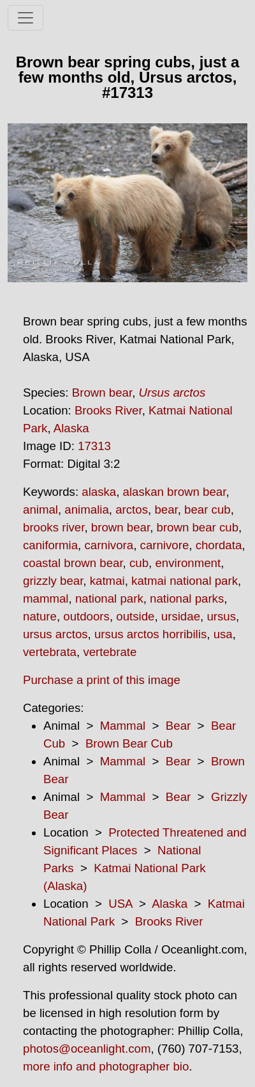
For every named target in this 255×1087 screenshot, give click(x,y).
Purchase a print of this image (101, 680)
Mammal (123, 725)
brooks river (53, 527)
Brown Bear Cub (129, 743)
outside (135, 616)
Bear (178, 725)
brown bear (120, 527)
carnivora (108, 545)
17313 (94, 446)
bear (165, 509)
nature (40, 616)
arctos (131, 509)
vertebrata (49, 652)
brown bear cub (198, 527)
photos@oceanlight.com (86, 1048)
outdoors (86, 616)
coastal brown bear (73, 563)
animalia (86, 509)
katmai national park (184, 580)
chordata (219, 545)
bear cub (207, 509)
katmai (107, 580)
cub (139, 563)
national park (109, 598)
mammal (46, 598)
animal (40, 509)
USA (120, 903)
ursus (221, 616)
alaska (99, 491)
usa (223, 634)
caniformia (50, 545)
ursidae (180, 616)
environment (188, 563)
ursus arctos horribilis (150, 634)
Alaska (71, 428)
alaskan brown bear (174, 491)
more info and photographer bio (106, 1066)
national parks (187, 598)
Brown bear (102, 392)
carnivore (164, 545)
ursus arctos (55, 634)
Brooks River (108, 410)
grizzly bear (53, 580)
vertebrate (109, 652)
